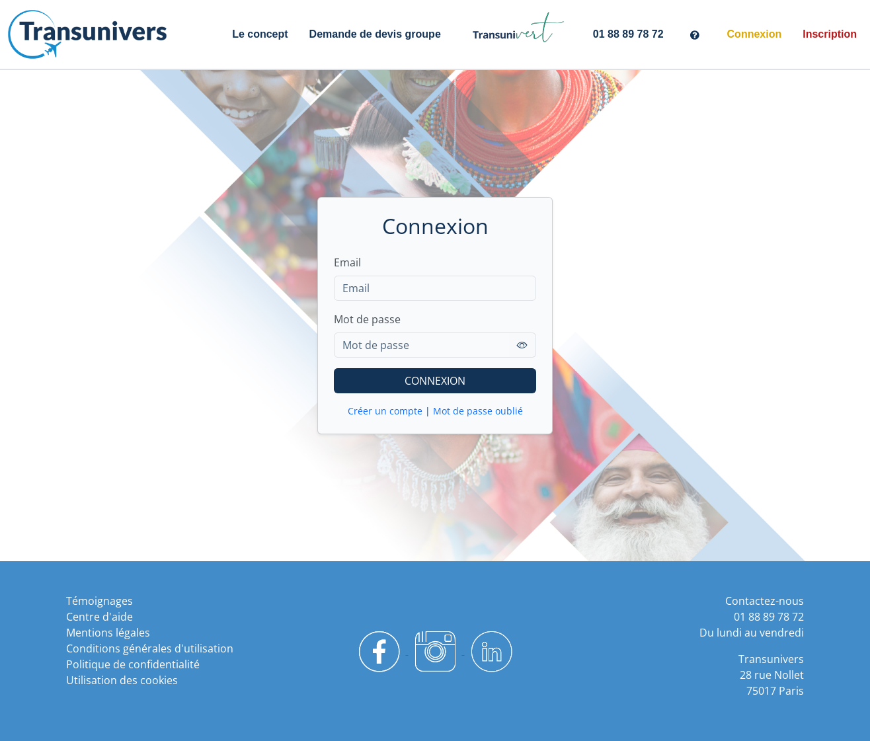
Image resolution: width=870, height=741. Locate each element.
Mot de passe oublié (478, 411)
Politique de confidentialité (133, 664)
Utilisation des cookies (122, 680)
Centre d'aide (99, 616)
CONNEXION (435, 380)
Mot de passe (367, 319)
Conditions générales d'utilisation (149, 648)
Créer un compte (385, 411)
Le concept (260, 34)
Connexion (754, 34)
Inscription (830, 34)
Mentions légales (108, 632)
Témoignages (99, 601)
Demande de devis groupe (375, 34)
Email (347, 262)
